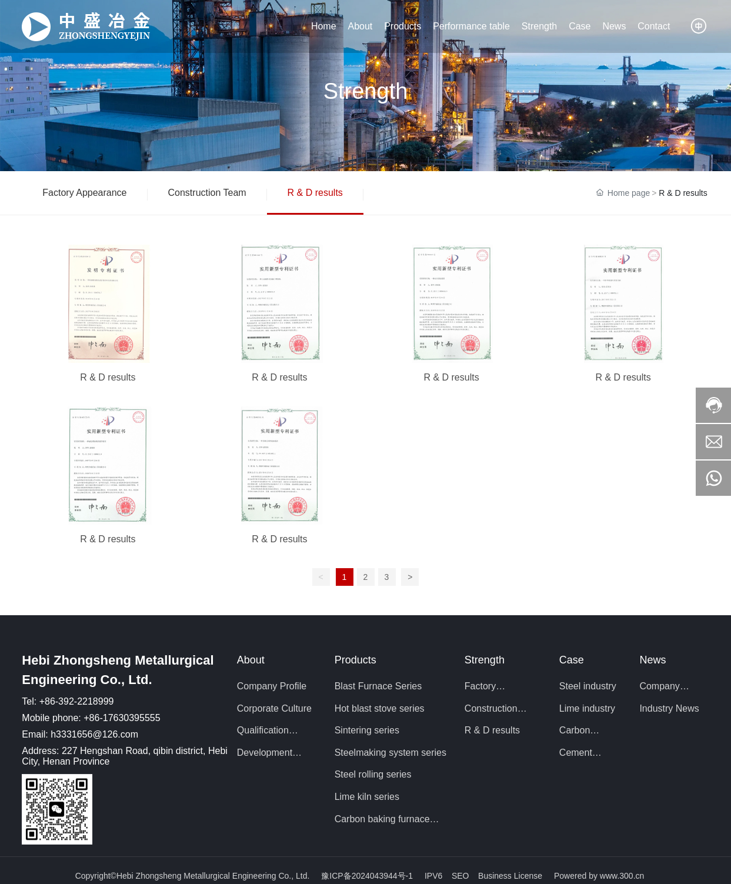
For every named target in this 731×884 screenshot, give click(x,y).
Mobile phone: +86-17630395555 (91, 718)
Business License (510, 875)
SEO (461, 875)
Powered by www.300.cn (599, 875)
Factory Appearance (84, 193)
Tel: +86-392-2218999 (68, 701)
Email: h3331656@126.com (80, 734)
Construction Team (207, 193)
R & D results (315, 193)
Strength (365, 91)
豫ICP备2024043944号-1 (367, 875)
